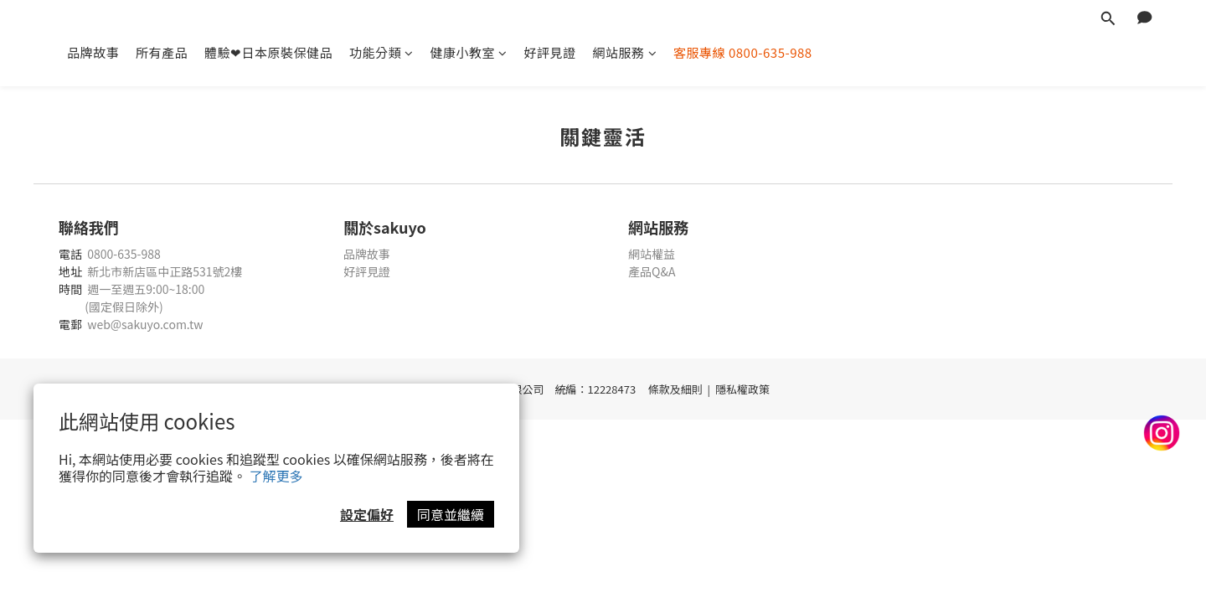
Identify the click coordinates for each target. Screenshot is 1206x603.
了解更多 (276, 476)
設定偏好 (367, 514)
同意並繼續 (450, 514)
